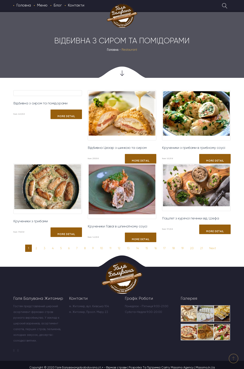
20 (192, 248)
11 (110, 248)
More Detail (66, 116)
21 (201, 248)
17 (164, 248)
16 (155, 248)
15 (146, 248)
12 (119, 248)
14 (137, 248)
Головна (113, 50)
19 (182, 248)
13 (128, 248)
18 (173, 248)
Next (212, 248)
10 (101, 248)
